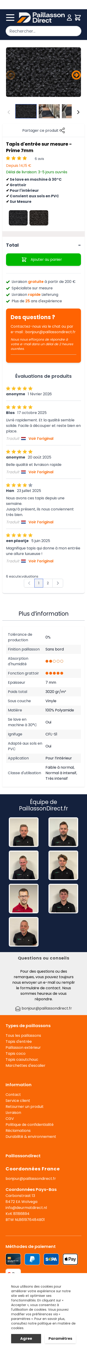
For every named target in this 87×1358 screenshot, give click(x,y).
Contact (13, 1094)
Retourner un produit (25, 1106)
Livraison (13, 1112)
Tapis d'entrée (19, 1041)
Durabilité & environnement (31, 1136)
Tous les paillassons (23, 1035)
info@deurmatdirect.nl (26, 1207)
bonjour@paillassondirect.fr (50, 332)
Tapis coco (16, 1053)
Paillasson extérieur (23, 1047)
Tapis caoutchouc (22, 1059)
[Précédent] (10, 75)
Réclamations (18, 1130)
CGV (10, 1118)
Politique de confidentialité (30, 1124)
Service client (18, 1100)
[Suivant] (76, 75)
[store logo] (41, 17)
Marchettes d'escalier (25, 1065)
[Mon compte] (69, 17)
